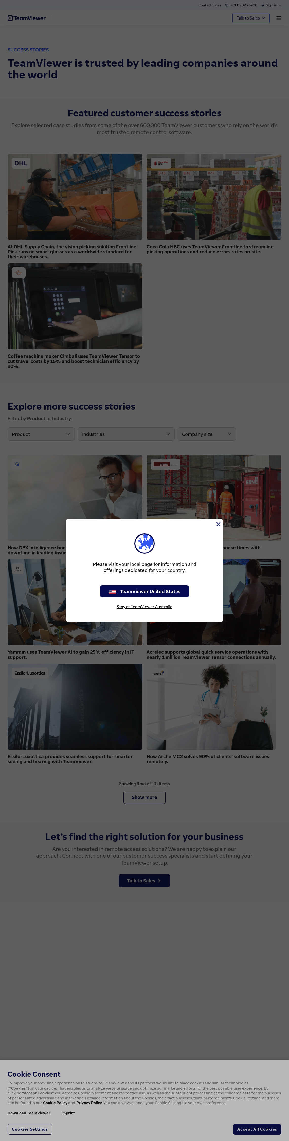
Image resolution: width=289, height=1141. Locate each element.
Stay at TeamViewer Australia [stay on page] (144, 606)
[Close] (218, 524)
